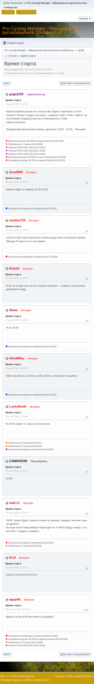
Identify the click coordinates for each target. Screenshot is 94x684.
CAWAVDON (18, 461)
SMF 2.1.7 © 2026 (8, 676)
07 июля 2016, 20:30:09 (17, 320)
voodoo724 (17, 220)
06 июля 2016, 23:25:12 (17, 104)
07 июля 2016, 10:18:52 (17, 230)
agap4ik (15, 599)
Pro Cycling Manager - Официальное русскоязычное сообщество (41, 30)
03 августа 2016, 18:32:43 (18, 609)
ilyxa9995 (16, 172)
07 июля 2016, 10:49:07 (17, 278)
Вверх (7, 654)
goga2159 (16, 94)
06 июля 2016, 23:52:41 (17, 182)
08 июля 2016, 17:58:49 (17, 416)
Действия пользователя (75, 83)
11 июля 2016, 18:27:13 (17, 567)
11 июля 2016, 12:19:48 (17, 513)
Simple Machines (26, 676)
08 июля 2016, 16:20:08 (17, 368)
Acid (12, 557)
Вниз (6, 83)
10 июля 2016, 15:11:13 (17, 471)
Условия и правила (74, 676)
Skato (13, 310)
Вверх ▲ (89, 676)
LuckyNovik (17, 406)
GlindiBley (16, 358)
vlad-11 (14, 503)
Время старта (13, 100)
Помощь (59, 676)
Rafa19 (14, 268)
